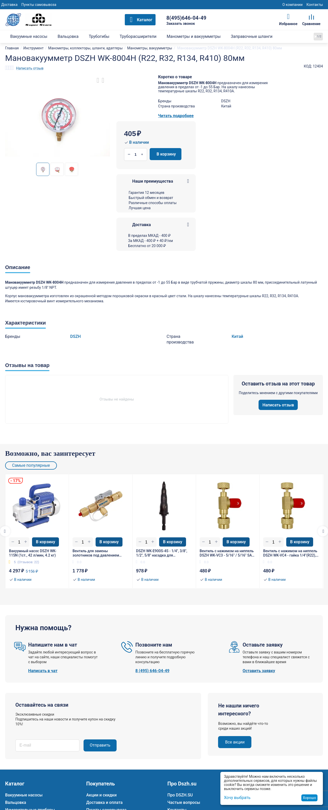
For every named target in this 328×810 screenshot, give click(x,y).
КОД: (308, 66)
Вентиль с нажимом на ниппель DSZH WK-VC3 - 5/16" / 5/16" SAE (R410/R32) (227, 553)
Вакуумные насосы (24, 795)
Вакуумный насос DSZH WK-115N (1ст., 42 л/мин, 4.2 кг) (32, 553)
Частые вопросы (183, 802)
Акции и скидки (101, 795)
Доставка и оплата (104, 802)
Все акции (234, 742)
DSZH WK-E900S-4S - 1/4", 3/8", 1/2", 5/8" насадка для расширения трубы (161, 553)
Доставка (9, 5)
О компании (292, 5)
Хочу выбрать (237, 797)
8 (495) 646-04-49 (152, 670)
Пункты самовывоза (38, 5)
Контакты (314, 5)
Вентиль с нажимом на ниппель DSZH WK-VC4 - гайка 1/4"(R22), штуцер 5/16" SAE (290, 553)
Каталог (144, 19)
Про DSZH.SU (180, 795)
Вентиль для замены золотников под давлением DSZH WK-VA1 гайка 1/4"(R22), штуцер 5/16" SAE (98, 553)
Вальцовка (15, 802)
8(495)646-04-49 (186, 17)
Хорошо (309, 798)
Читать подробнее (176, 115)
